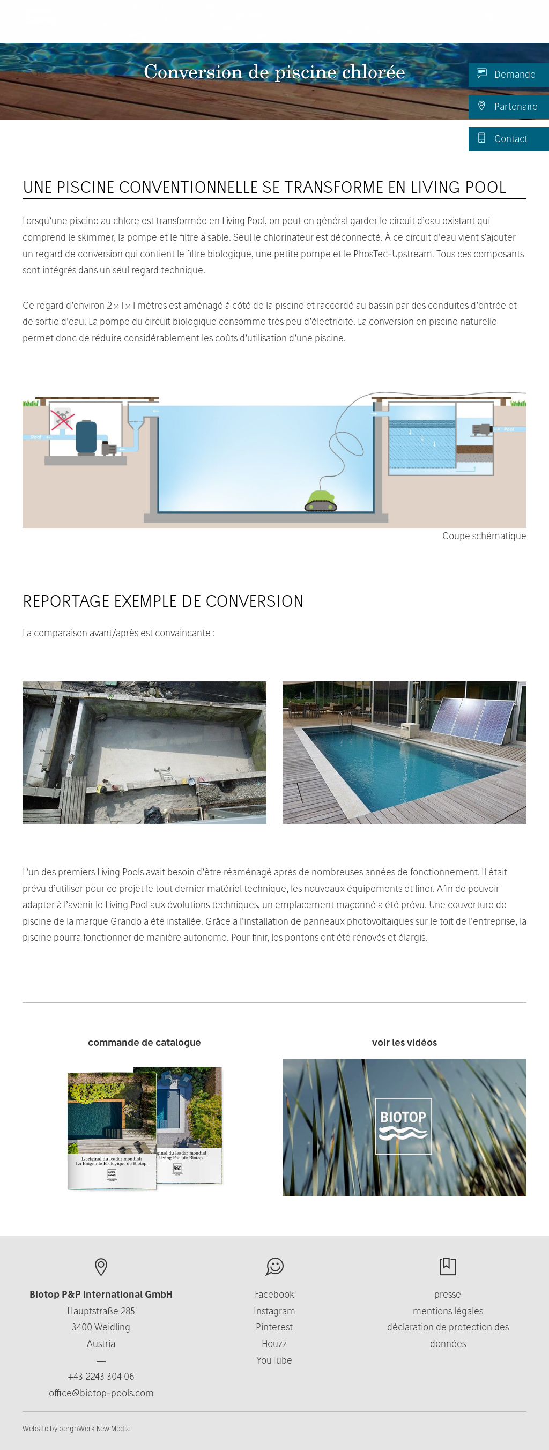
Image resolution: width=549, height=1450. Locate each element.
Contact (502, 138)
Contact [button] (388, 26)
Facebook (274, 1294)
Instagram (274, 1311)
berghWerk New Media (94, 1428)
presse (447, 1294)
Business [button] (326, 26)
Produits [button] (170, 26)
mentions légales (448, 1311)
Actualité (448, 26)
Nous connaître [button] (248, 26)
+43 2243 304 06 (101, 1376)
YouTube (274, 1360)
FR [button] (501, 26)
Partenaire (507, 106)
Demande (506, 74)
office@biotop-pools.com (101, 1393)
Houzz (274, 1343)
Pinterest (274, 1327)
